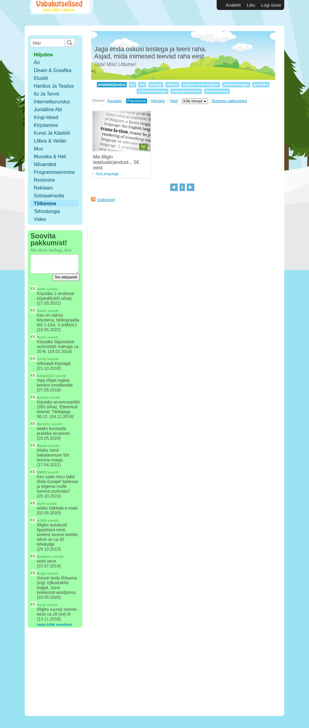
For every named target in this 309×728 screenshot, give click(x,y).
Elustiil (41, 78)
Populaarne (136, 101)
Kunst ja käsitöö (52, 133)
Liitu (251, 5)
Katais (42, 310)
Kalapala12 (45, 376)
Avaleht (233, 5)
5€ (143, 146)
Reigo (41, 573)
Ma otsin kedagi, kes (51, 250)
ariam (41, 289)
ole (142, 84)
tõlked (172, 84)
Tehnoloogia (47, 211)
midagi (155, 84)
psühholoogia (236, 84)
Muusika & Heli (50, 156)
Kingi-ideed (46, 117)
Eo (132, 84)
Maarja (42, 445)
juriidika (260, 84)
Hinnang (158, 101)
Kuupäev (114, 101)
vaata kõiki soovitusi (54, 625)
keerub (42, 397)
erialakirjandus (112, 84)
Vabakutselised (60, 13)
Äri (37, 62)
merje (41, 605)
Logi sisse (271, 5)
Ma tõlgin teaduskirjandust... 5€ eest (116, 162)
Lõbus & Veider (50, 140)
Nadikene (44, 556)
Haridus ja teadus (54, 86)
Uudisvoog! (106, 200)
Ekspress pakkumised (229, 101)
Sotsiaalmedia (49, 195)
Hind (174, 101)
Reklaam (43, 187)
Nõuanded (45, 164)
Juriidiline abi (48, 109)
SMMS (42, 472)
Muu (38, 148)
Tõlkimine (45, 203)
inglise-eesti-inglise (200, 84)
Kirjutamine (46, 125)
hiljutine (43, 54)
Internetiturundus (52, 101)
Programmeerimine (54, 172)
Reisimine (44, 180)
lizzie (41, 503)
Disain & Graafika (53, 70)
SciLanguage (107, 173)
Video (40, 219)
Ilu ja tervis (46, 93)
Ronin (41, 337)
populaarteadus (186, 91)
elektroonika (217, 91)
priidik (42, 520)
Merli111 (43, 424)
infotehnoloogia (152, 91)
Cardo (41, 359)
